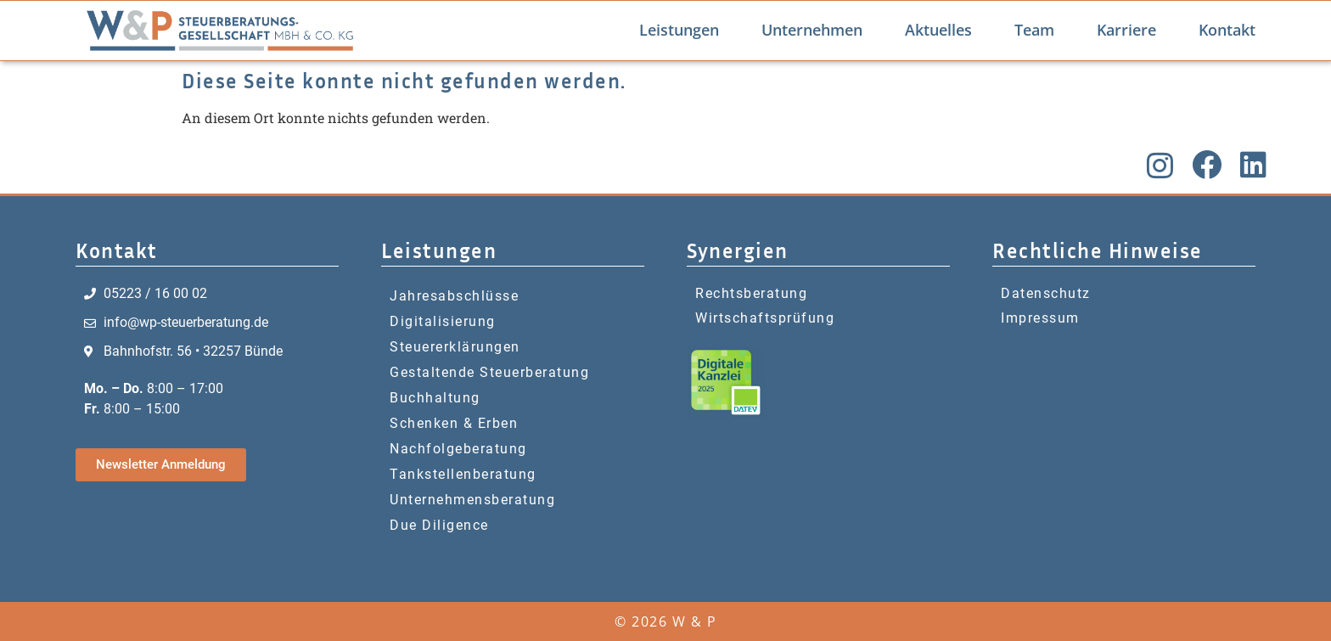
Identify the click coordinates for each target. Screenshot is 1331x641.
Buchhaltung (435, 398)
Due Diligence (439, 525)
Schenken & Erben (454, 423)
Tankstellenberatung (463, 474)
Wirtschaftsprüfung (764, 318)
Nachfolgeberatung (458, 449)
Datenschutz (1046, 293)
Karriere (1126, 30)
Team (1034, 30)
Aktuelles (938, 30)
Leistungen (679, 30)
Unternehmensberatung (472, 500)
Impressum (1040, 318)
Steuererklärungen (455, 347)
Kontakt (1227, 30)
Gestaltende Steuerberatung (489, 372)
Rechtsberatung (751, 293)
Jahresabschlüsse (454, 296)
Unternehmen (811, 30)
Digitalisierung (443, 321)
